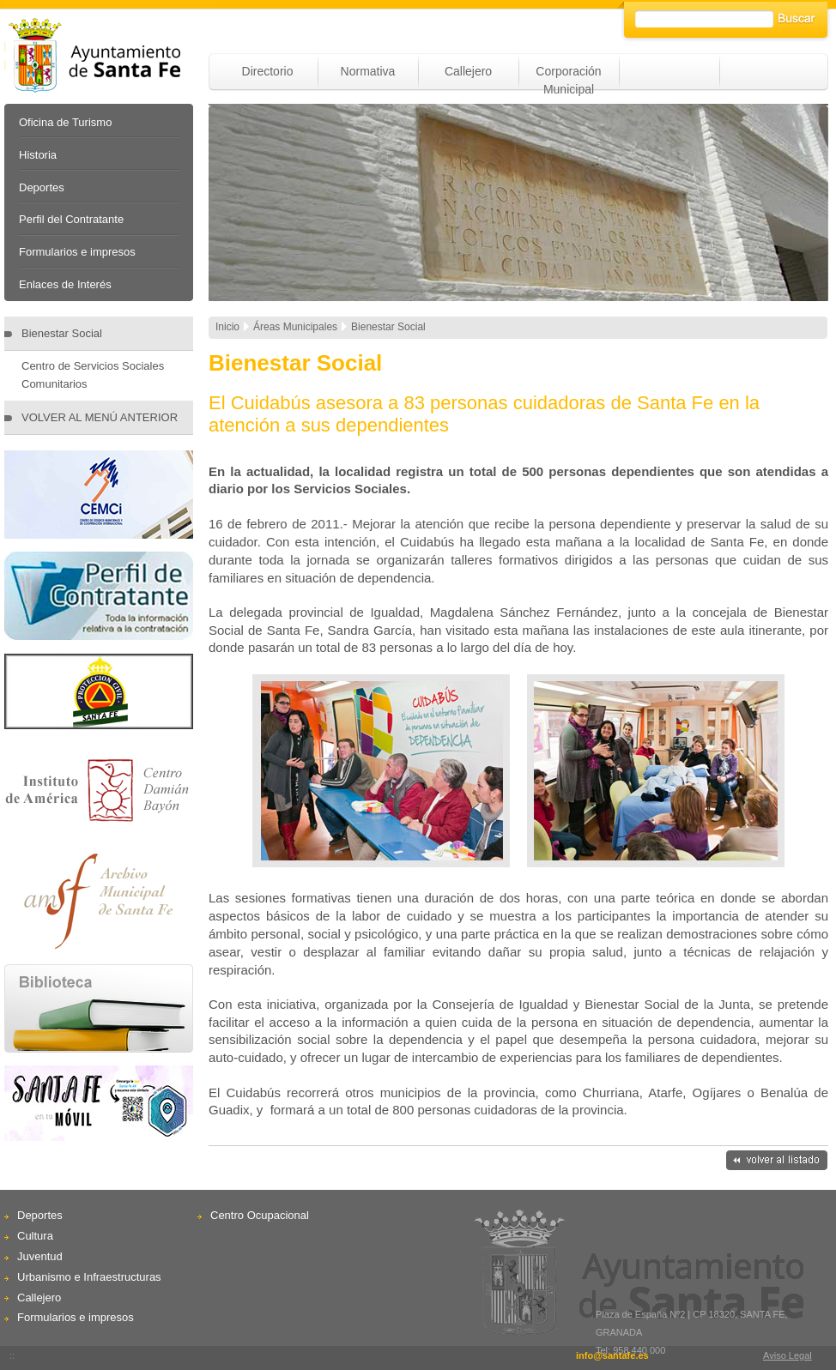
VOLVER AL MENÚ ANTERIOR (99, 417)
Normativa (368, 71)
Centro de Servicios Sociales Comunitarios (92, 374)
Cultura (35, 1235)
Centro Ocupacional (259, 1215)
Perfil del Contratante (71, 219)
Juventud (40, 1256)
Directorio (268, 71)
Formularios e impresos (77, 251)
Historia (38, 154)
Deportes (41, 187)
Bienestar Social (61, 333)
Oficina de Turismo (65, 122)
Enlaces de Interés (65, 284)
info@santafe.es (612, 1355)
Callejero (468, 71)
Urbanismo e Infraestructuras (89, 1276)
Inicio (227, 327)
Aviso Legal (787, 1355)
